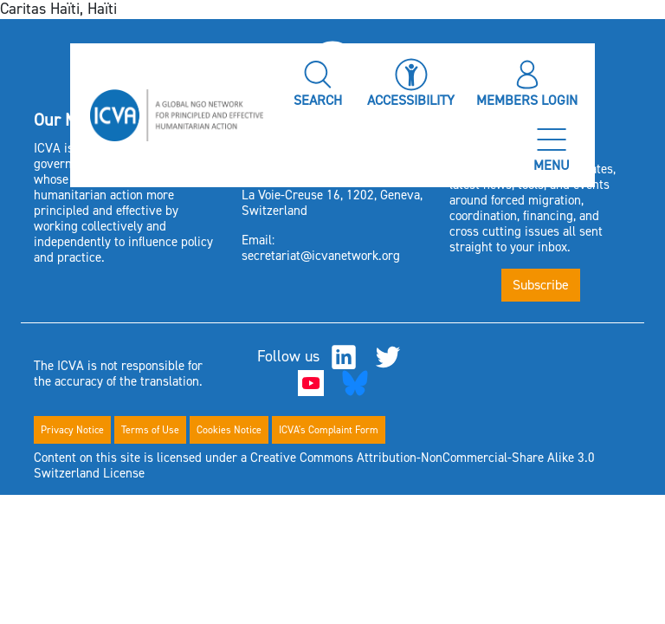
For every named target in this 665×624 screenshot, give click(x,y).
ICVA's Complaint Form (328, 430)
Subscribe (541, 285)
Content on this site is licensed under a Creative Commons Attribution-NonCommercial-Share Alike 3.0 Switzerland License (314, 465)
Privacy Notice (72, 430)
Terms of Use (150, 430)
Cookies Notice (229, 430)
